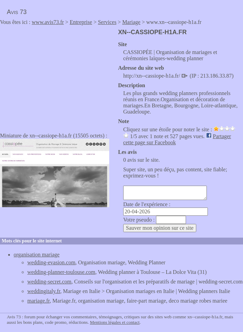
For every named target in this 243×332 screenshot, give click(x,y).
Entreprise (81, 22)
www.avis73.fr (48, 22)
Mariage (131, 22)
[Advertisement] (57, 76)
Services (107, 22)
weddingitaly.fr (43, 291)
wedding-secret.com (49, 281)
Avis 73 (17, 12)
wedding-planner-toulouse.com (61, 272)
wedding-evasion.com (51, 262)
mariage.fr (38, 301)
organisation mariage (36, 254)
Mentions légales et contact (115, 322)
